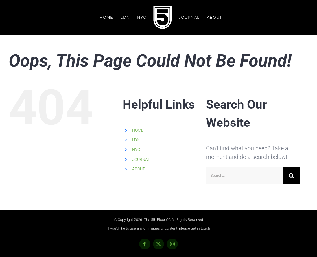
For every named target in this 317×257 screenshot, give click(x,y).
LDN (136, 139)
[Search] (291, 175)
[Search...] (244, 175)
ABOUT (138, 169)
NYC (136, 149)
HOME (137, 130)
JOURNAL (141, 159)
